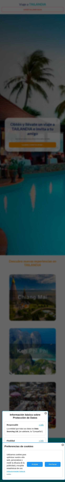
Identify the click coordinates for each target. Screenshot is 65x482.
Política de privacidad (13, 471)
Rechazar (53, 464)
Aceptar (35, 464)
